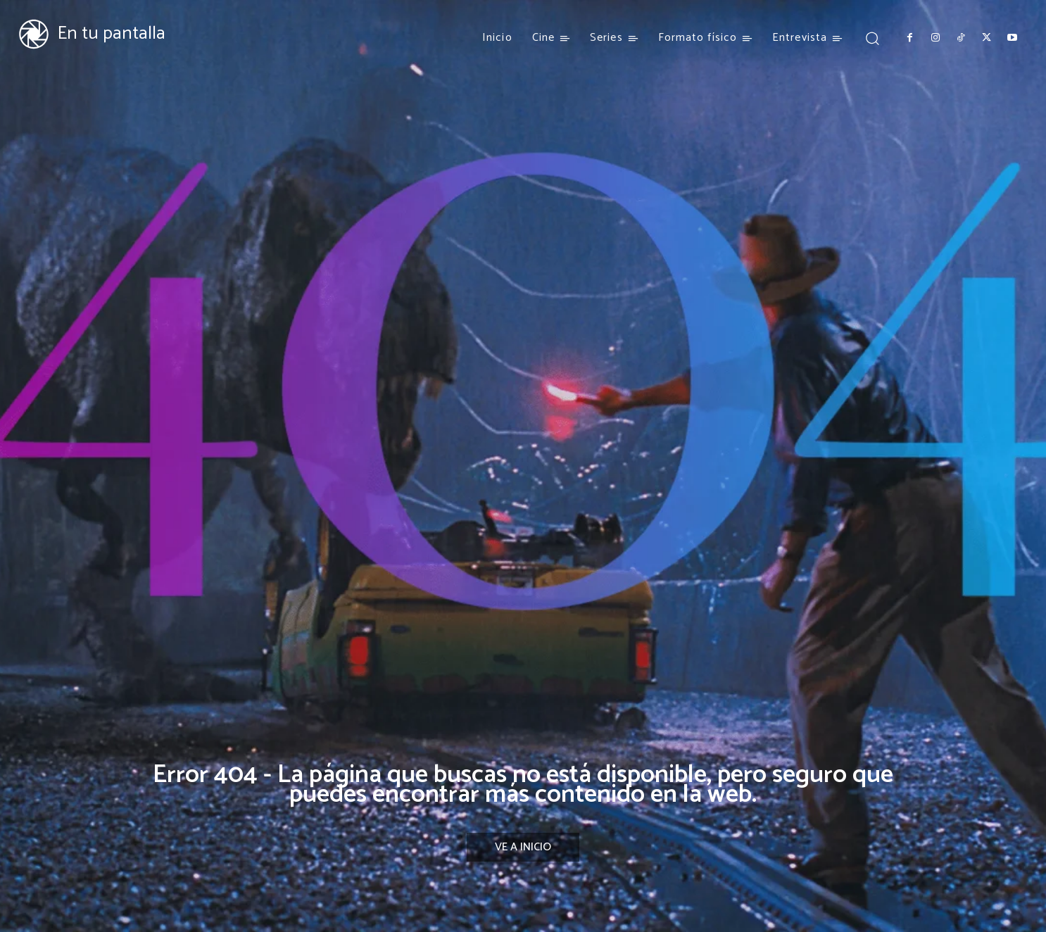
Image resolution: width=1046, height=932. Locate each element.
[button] (871, 37)
